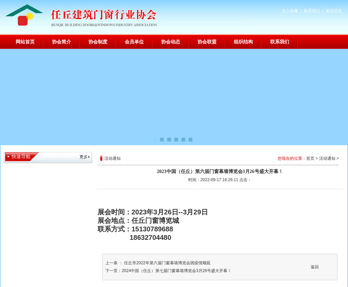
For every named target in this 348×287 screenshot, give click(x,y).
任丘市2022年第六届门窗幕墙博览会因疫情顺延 (167, 263)
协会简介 (61, 41)
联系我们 (312, 10)
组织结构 (243, 41)
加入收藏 (290, 10)
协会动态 (170, 41)
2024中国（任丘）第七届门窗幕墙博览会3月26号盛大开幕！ (176, 270)
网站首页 (25, 41)
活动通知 (327, 158)
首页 (310, 158)
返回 (315, 267)
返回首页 (334, 10)
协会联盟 (206, 41)
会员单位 (134, 41)
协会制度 (97, 41)
